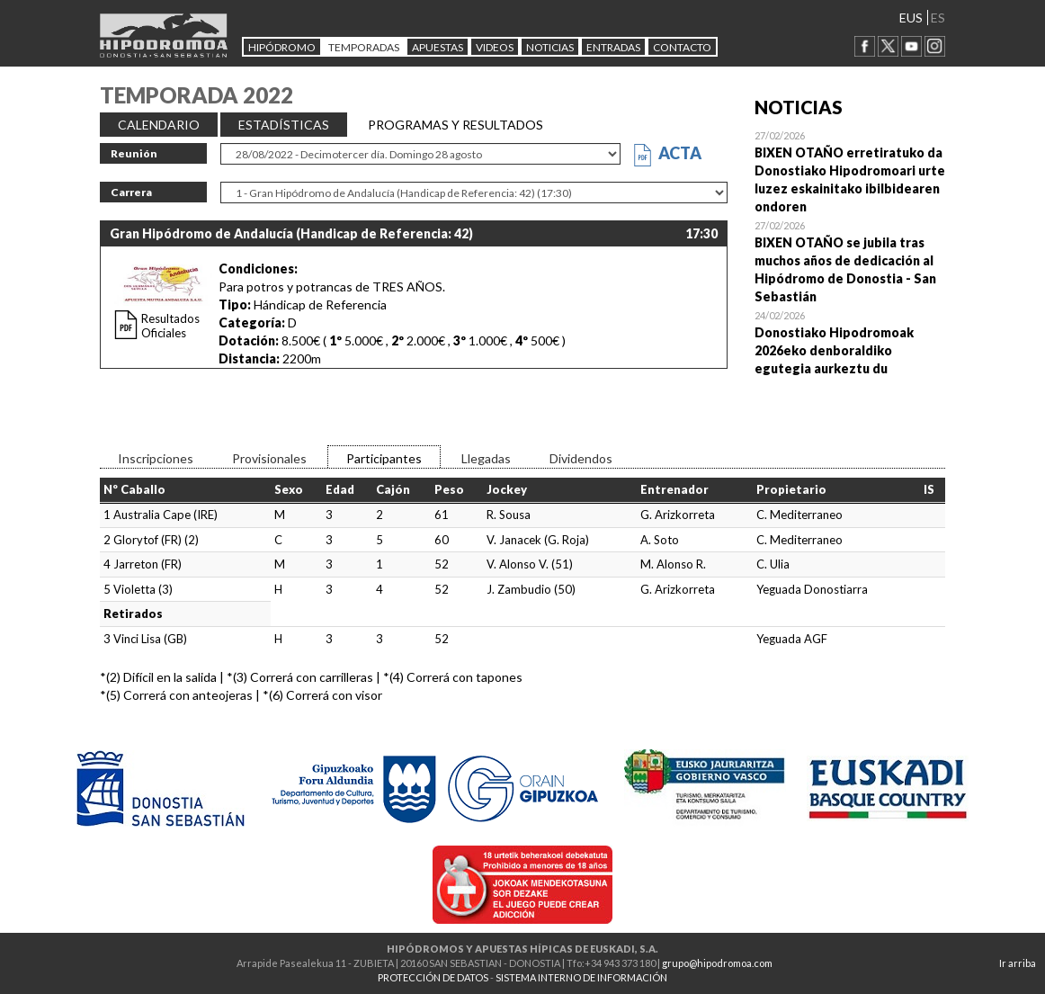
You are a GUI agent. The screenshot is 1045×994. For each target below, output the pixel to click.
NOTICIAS (550, 47)
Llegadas (486, 458)
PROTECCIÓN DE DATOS (433, 977)
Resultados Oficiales (170, 325)
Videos (495, 47)
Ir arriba (1017, 963)
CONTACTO (682, 47)
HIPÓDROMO (282, 47)
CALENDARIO (159, 124)
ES (938, 17)
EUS (911, 17)
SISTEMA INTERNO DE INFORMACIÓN (581, 977)
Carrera (131, 192)
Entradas (613, 47)
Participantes (384, 458)
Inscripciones (155, 458)
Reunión (134, 153)
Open (850, 171)
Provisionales (269, 458)
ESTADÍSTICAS (283, 124)
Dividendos (580, 458)
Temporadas (363, 47)
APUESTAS (437, 47)
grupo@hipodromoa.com (717, 963)
